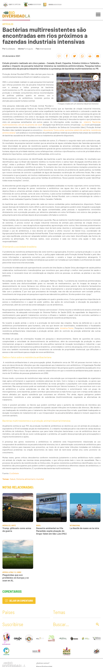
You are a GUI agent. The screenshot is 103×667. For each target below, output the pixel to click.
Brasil (38, 525)
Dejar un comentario (19, 600)
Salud (12, 479)
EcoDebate (10, 49)
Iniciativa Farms (66, 328)
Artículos (7, 24)
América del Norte (9, 525)
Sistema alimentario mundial (30, 479)
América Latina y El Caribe (11, 572)
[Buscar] (73, 624)
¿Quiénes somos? (42, 663)
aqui (83, 124)
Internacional (45, 49)
